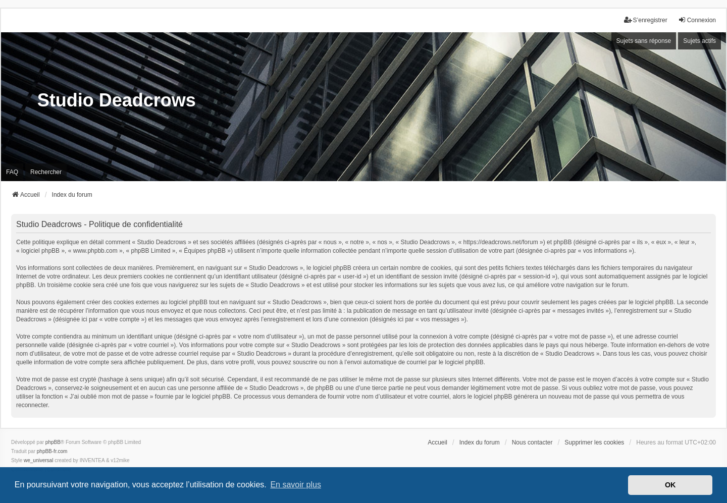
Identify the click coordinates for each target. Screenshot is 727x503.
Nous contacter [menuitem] (532, 442)
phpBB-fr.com (52, 451)
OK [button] (670, 485)
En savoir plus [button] (295, 484)
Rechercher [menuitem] (46, 172)
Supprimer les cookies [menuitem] (594, 442)
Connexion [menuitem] (697, 20)
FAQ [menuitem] (12, 172)
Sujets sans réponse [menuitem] (643, 40)
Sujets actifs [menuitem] (699, 40)
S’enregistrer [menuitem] (645, 20)
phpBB (53, 442)
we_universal (38, 460)
